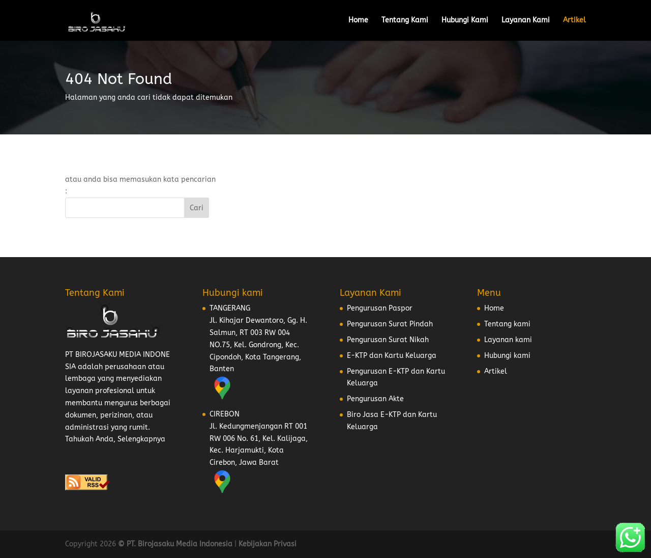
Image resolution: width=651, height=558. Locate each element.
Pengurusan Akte (375, 399)
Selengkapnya (141, 439)
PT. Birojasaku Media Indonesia (179, 544)
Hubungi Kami (464, 20)
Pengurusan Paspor (379, 308)
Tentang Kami (404, 20)
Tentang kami (507, 324)
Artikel (574, 20)
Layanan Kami (525, 20)
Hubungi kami (507, 355)
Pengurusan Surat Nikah (388, 340)
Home (358, 20)
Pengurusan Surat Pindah (390, 324)
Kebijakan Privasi (268, 544)
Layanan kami (508, 340)
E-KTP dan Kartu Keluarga (391, 355)
